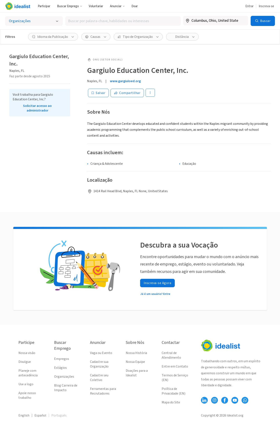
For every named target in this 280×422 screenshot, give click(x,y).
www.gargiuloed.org (125, 81)
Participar (44, 6)
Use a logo (25, 384)
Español (40, 415)
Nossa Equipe (135, 361)
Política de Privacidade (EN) (173, 391)
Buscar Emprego (69, 6)
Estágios (60, 367)
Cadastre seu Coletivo (99, 377)
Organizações (64, 376)
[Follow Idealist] (204, 400)
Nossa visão (26, 353)
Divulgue (24, 361)
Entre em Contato (175, 366)
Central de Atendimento (171, 355)
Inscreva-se (266, 6)
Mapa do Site (171, 402)
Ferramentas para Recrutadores (103, 391)
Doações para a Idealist (137, 373)
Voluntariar (96, 6)
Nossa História (136, 353)
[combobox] (123, 21)
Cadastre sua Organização (99, 364)
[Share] (127, 93)
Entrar (249, 6)
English (23, 415)
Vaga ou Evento (101, 353)
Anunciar (117, 6)
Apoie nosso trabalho (27, 395)
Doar (134, 6)
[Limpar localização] (242, 20)
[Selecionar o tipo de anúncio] (34, 21)
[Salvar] (98, 93)
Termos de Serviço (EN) (175, 377)
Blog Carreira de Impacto (65, 387)
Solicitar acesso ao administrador (37, 108)
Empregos (61, 359)
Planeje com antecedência (28, 373)
